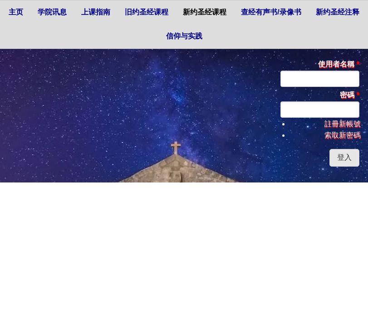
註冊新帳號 (342, 124)
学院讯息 (52, 12)
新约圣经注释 (337, 12)
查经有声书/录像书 (271, 12)
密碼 (349, 95)
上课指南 (95, 12)
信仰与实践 (184, 36)
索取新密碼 (342, 135)
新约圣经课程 (204, 12)
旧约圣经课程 (146, 12)
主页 (16, 12)
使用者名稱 (338, 64)
